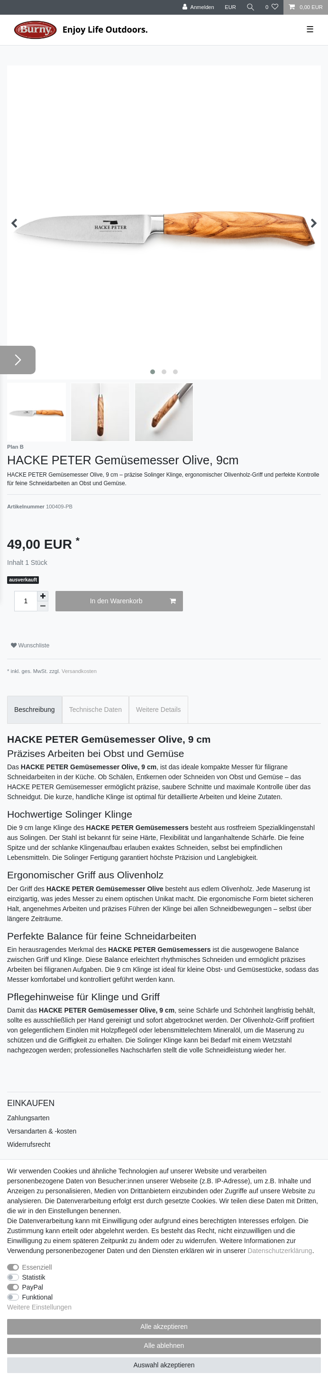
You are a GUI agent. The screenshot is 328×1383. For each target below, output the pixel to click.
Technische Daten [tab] (95, 709)
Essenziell (37, 1267)
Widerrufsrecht (28, 1144)
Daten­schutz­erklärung (279, 1250)
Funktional (37, 1297)
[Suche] (250, 7)
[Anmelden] (198, 7)
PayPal (32, 1287)
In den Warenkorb (133, 601)
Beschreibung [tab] (34, 709)
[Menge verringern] (42, 606)
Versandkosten (79, 671)
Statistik (34, 1277)
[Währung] (230, 7)
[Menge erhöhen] (42, 596)
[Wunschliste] (271, 7)
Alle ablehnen (164, 1345)
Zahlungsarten (28, 1118)
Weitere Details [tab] (158, 709)
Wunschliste (30, 645)
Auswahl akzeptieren (163, 1365)
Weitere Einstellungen (39, 1307)
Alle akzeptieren (164, 1326)
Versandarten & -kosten (41, 1131)
